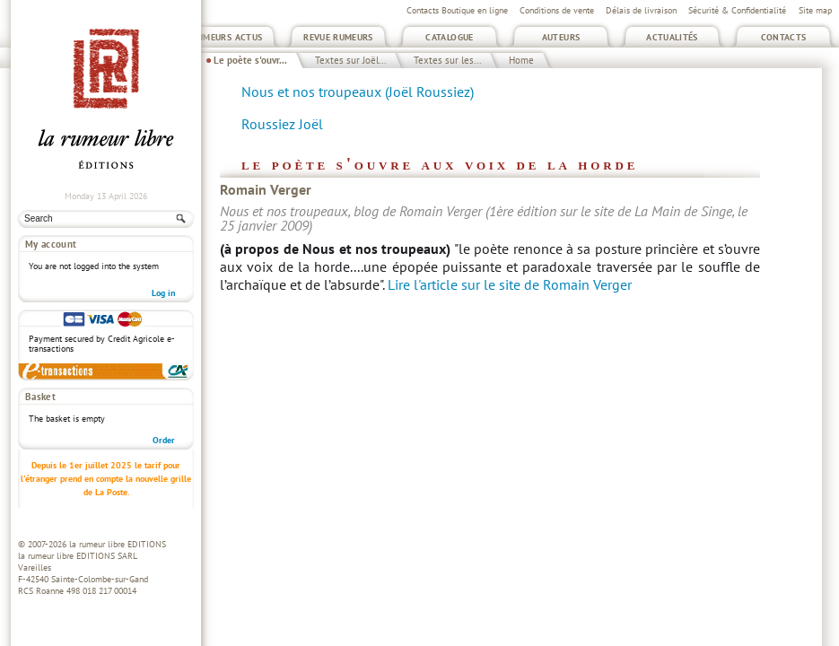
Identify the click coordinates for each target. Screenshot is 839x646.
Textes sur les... (447, 60)
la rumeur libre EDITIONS (117, 544)
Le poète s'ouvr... (250, 60)
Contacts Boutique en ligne (457, 10)
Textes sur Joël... (350, 60)
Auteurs (561, 37)
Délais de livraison (641, 10)
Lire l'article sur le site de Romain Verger (510, 284)
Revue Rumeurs (338, 37)
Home (521, 60)
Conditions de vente (557, 10)
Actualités (672, 37)
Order (164, 440)
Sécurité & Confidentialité (737, 10)
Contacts (784, 37)
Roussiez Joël (282, 124)
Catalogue (449, 37)
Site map (815, 10)
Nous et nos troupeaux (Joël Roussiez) (357, 91)
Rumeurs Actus (227, 37)
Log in (163, 293)
